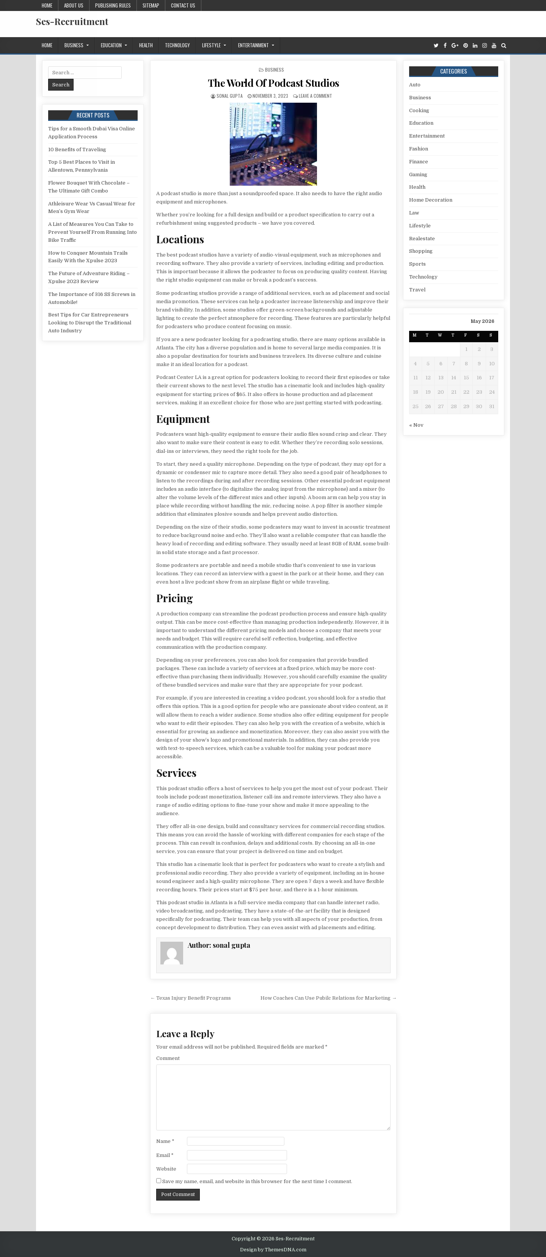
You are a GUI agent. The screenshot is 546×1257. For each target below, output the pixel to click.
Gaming (418, 174)
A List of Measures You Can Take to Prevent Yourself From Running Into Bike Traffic (92, 232)
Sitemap (151, 5)
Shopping (421, 251)
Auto (414, 85)
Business (73, 45)
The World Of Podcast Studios (273, 82)
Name (165, 1141)
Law (414, 213)
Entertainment (253, 45)
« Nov (416, 425)
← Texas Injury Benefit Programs (190, 998)
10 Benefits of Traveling (77, 149)
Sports (417, 264)
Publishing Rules (113, 5)
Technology (177, 45)
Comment (168, 1058)
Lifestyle (211, 45)
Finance (418, 161)
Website (166, 1169)
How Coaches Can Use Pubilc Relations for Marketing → (328, 998)
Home (47, 5)
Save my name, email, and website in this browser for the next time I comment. (257, 1181)
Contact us (183, 5)
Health (146, 45)
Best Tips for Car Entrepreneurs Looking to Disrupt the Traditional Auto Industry (89, 322)
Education (111, 45)
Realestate (422, 238)
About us (73, 5)
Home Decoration (430, 200)
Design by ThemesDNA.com (273, 1249)
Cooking (419, 110)
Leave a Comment (315, 95)
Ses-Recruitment (72, 21)
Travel (417, 290)
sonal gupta (230, 95)
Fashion (418, 149)
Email (165, 1155)
